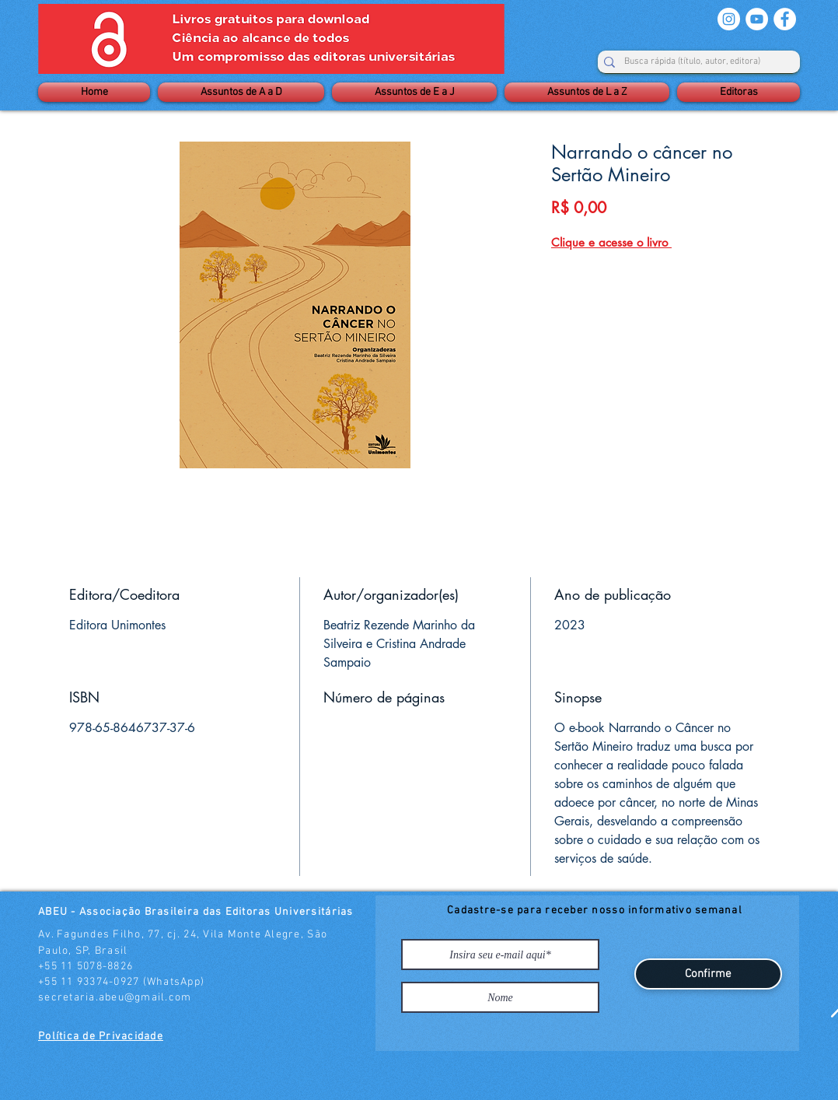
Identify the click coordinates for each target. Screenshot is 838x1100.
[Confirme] (708, 974)
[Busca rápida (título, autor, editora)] (692, 62)
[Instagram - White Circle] (729, 19)
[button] (241, 92)
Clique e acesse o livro (611, 242)
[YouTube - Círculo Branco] (756, 19)
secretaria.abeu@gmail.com (115, 997)
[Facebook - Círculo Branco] (784, 19)
